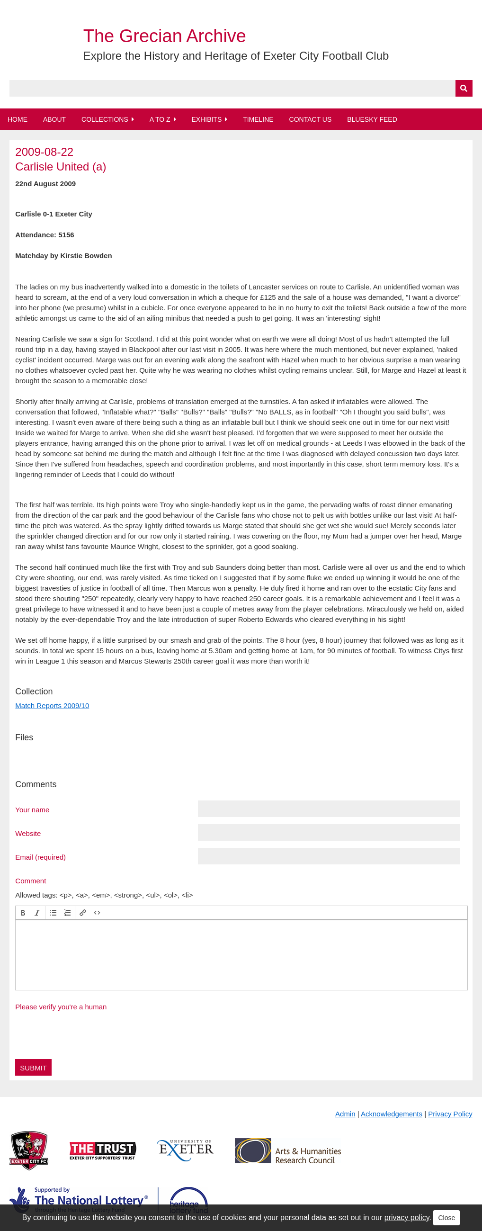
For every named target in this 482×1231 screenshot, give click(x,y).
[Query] (240, 88)
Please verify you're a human (61, 1007)
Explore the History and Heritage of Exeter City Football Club (236, 55)
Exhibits (206, 119)
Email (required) (40, 857)
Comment (30, 880)
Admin (345, 1114)
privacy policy (406, 1217)
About (54, 119)
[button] (23, 912)
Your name (32, 809)
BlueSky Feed (372, 119)
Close (446, 1218)
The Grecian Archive (164, 36)
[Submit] (464, 88)
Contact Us (310, 119)
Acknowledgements (391, 1114)
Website (28, 833)
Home (17, 119)
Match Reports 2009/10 (52, 705)
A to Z (160, 119)
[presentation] (23, 913)
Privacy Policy (450, 1114)
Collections (104, 119)
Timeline (258, 119)
